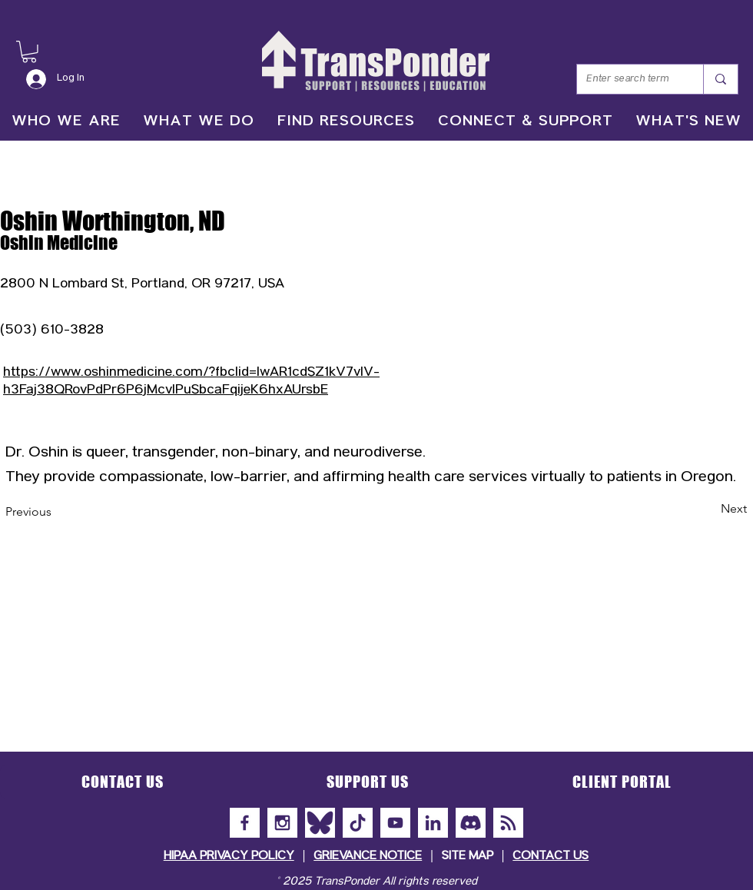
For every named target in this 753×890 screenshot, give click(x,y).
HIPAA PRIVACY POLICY (229, 857)
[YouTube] (395, 823)
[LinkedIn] (433, 823)
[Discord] (471, 823)
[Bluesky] (320, 823)
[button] (29, 52)
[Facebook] (245, 823)
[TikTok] (358, 823)
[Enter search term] (628, 79)
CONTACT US (551, 857)
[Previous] (56, 512)
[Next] (708, 509)
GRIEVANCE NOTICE (367, 857)
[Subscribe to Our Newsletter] (508, 823)
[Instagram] (282, 823)
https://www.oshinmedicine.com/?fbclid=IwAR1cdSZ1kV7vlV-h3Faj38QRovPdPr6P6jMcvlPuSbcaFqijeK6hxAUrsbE (191, 382)
